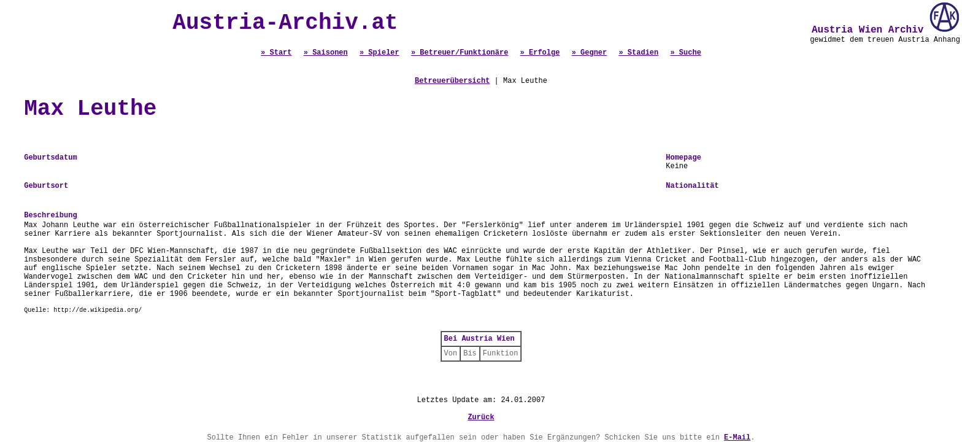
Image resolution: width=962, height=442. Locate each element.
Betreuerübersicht (452, 81)
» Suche (685, 52)
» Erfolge (540, 52)
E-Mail (737, 437)
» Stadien (638, 52)
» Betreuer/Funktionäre (459, 52)
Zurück (481, 417)
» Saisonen (326, 52)
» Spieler (379, 52)
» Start (276, 52)
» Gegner (589, 52)
